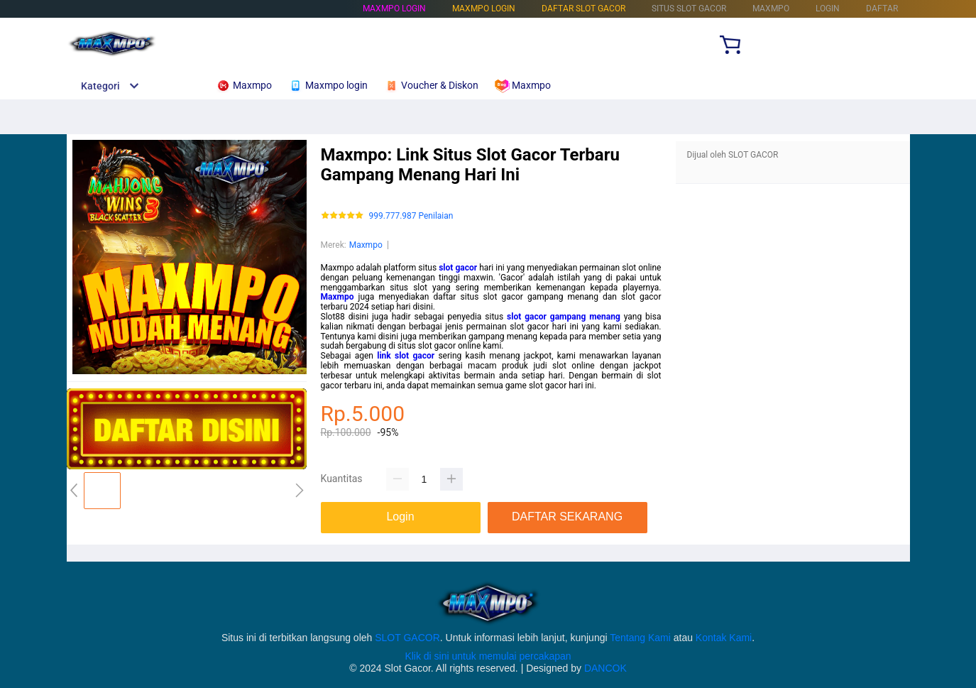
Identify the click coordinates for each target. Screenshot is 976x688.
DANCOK (605, 668)
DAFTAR (882, 8)
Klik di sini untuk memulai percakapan (488, 656)
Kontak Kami (724, 637)
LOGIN (828, 8)
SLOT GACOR (407, 637)
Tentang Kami (640, 637)
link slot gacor (405, 356)
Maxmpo (366, 245)
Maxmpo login (394, 8)
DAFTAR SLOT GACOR (583, 8)
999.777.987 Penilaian (411, 216)
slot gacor (458, 268)
